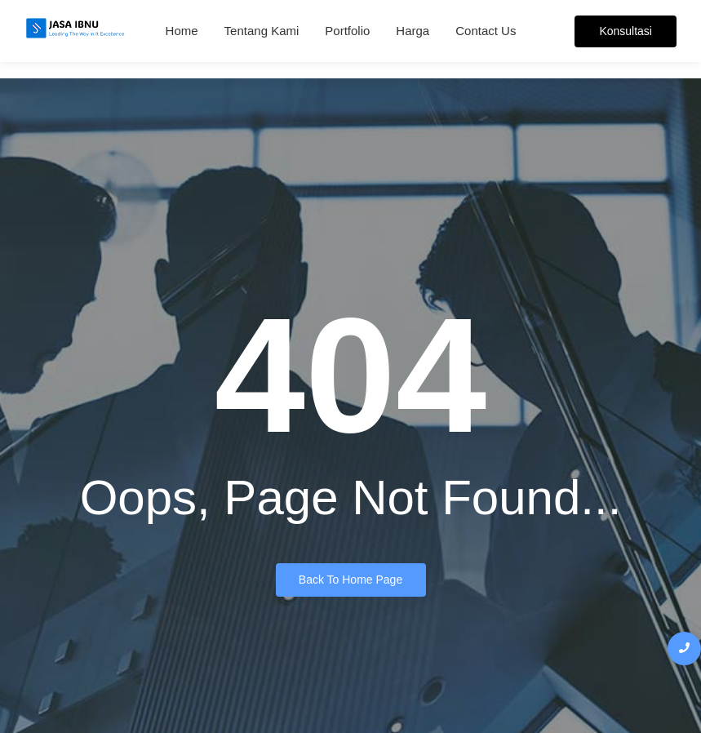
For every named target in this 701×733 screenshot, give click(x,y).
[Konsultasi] (626, 31)
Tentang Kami (261, 31)
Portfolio (347, 31)
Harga (412, 31)
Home (182, 31)
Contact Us (485, 31)
